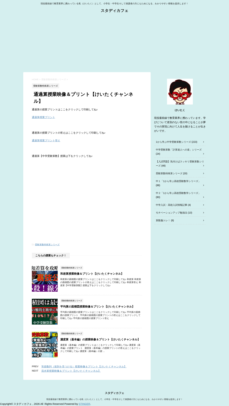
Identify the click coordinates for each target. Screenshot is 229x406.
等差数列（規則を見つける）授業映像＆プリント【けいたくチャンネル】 (84, 366)
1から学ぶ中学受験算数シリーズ (173, 141)
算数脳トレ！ (163, 220)
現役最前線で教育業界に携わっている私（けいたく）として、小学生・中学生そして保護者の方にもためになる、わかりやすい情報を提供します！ (114, 399)
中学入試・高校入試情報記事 (171, 205)
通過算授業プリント (43, 117)
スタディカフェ (114, 11)
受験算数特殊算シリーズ (47, 244)
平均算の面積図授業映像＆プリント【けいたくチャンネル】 (97, 306)
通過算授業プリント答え (46, 140)
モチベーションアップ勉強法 (171, 212)
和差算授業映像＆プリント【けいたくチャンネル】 (92, 273)
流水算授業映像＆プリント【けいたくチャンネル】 (71, 370)
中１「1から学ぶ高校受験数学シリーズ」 (178, 181)
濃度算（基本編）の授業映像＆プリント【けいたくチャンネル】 (100, 339)
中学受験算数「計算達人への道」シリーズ (179, 149)
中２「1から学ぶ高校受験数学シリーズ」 (178, 193)
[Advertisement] (114, 43)
